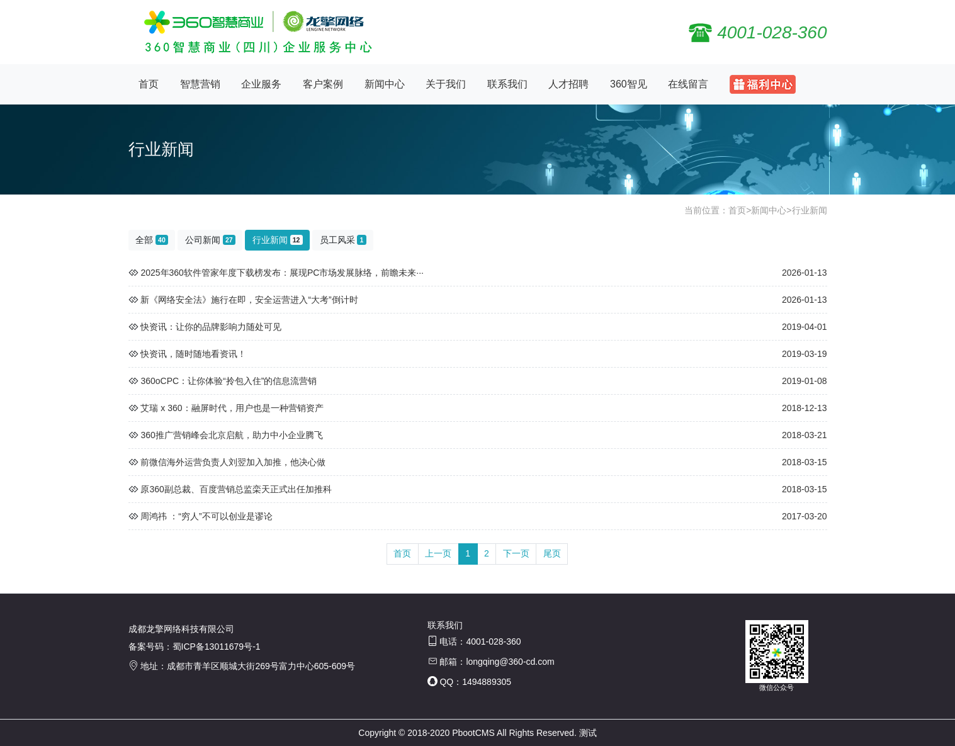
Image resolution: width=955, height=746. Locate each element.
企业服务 (261, 84)
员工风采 (343, 240)
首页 (148, 84)
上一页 (438, 553)
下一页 (516, 553)
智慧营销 (200, 84)
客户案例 (323, 84)
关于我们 (446, 84)
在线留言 (688, 84)
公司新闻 (210, 240)
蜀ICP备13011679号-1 (216, 646)
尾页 (552, 553)
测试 (588, 733)
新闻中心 (384, 84)
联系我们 (507, 84)
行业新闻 (809, 210)
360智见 (628, 84)
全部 (151, 240)
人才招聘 (568, 84)
